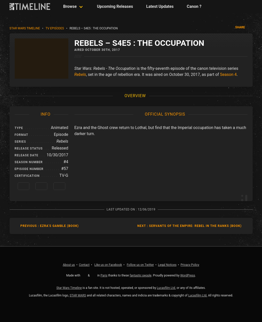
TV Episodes (55, 28)
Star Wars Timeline (25, 28)
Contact (84, 265)
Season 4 (228, 74)
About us (69, 265)
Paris (103, 275)
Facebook (108, 265)
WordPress (187, 275)
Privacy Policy (189, 265)
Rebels (80, 74)
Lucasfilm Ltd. (166, 288)
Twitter (140, 265)
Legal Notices (167, 265)
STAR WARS (78, 295)
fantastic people (140, 275)
